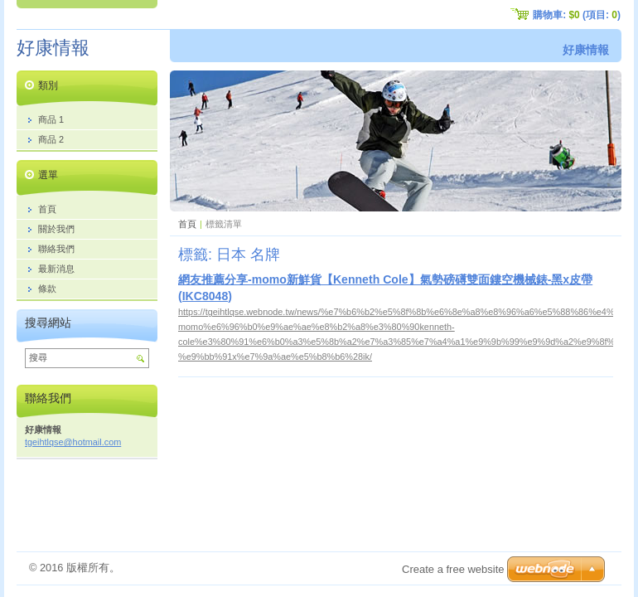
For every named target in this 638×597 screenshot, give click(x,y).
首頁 (187, 224)
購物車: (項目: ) (577, 15)
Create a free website (453, 569)
